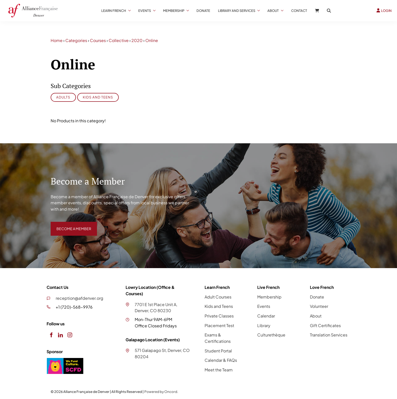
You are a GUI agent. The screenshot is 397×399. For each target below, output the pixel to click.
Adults (63, 97)
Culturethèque (271, 334)
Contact (299, 11)
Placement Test (219, 325)
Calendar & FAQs (221, 360)
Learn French (113, 11)
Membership (173, 11)
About (273, 11)
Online (151, 40)
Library (263, 325)
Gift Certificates (325, 325)
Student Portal (218, 350)
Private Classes (219, 315)
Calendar (266, 315)
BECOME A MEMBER (70, 224)
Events (144, 11)
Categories (76, 40)
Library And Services (236, 11)
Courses (98, 40)
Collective (119, 40)
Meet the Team (219, 369)
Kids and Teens (98, 97)
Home (57, 40)
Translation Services (328, 334)
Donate (203, 11)
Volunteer (319, 306)
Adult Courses (218, 297)
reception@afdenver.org (79, 298)
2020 (137, 40)
